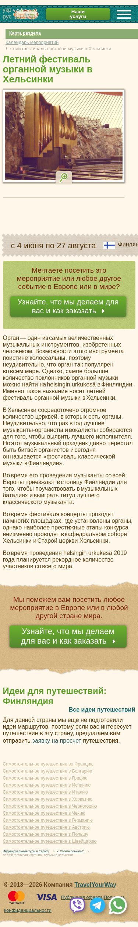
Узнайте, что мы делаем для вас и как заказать (67, 306)
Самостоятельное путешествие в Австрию (46, 827)
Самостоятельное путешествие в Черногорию (50, 806)
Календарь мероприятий (32, 42)
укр (7, 10)
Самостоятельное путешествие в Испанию (47, 785)
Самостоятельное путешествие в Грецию (45, 778)
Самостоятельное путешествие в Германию (48, 820)
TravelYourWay (95, 885)
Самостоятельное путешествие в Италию (45, 792)
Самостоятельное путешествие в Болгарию (47, 771)
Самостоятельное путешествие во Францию (48, 764)
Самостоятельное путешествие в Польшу (45, 834)
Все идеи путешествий (102, 709)
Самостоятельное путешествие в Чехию (44, 813)
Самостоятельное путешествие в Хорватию (47, 799)
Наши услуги (78, 14)
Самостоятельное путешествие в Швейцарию (50, 841)
